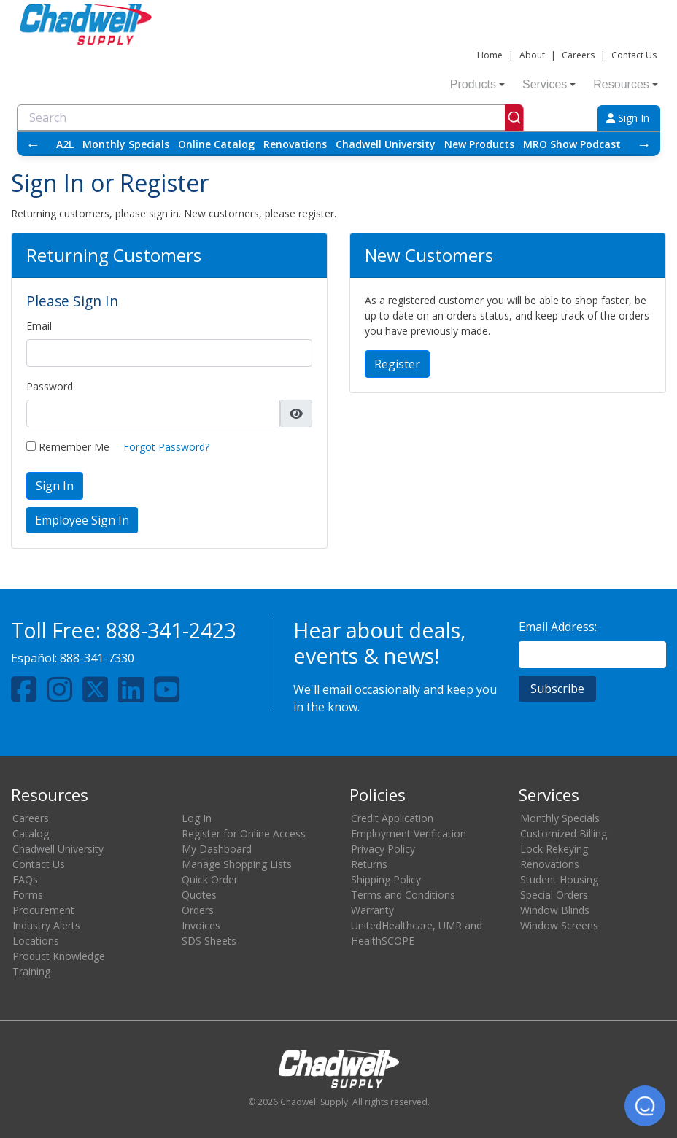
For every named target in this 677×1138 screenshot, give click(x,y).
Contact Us (634, 55)
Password (49, 386)
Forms (27, 895)
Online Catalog (216, 144)
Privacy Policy (383, 849)
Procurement (43, 910)
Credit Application (392, 818)
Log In (197, 818)
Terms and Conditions (403, 895)
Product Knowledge (58, 956)
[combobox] (270, 117)
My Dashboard (217, 849)
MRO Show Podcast (572, 144)
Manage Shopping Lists (237, 864)
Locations (35, 941)
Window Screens (559, 925)
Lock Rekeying (554, 849)
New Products (479, 144)
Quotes (199, 895)
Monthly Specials (125, 144)
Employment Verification (408, 833)
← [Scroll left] (33, 144)
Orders (198, 910)
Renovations (295, 144)
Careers (578, 55)
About (532, 55)
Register (397, 364)
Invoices (201, 925)
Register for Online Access (244, 833)
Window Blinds (554, 910)
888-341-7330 (97, 658)
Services (549, 84)
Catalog (30, 833)
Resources (625, 84)
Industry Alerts (46, 925)
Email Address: (558, 627)
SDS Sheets (209, 941)
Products (477, 84)
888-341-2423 (171, 630)
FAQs (25, 879)
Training (31, 971)
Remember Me (67, 447)
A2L (65, 144)
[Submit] (514, 117)
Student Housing (559, 879)
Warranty (372, 910)
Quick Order (210, 879)
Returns (369, 864)
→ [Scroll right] (644, 144)
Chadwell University (386, 144)
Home (490, 55)
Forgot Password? (166, 447)
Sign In (627, 118)
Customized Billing (563, 833)
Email (39, 326)
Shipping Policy (386, 879)
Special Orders (554, 895)
